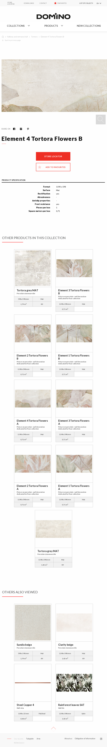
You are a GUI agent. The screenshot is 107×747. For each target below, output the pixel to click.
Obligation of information (85, 738)
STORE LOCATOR (10, 3)
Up (53, 729)
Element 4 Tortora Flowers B (52, 37)
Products (51, 25)
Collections (16, 25)
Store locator (53, 156)
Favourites (61, 3)
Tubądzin (30, 739)
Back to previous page (13, 40)
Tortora (34, 37)
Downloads (29, 3)
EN (98, 3)
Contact (43, 3)
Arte (38, 739)
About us (68, 738)
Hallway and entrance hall (17, 37)
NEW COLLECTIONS (89, 25)
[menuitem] (83, 3)
